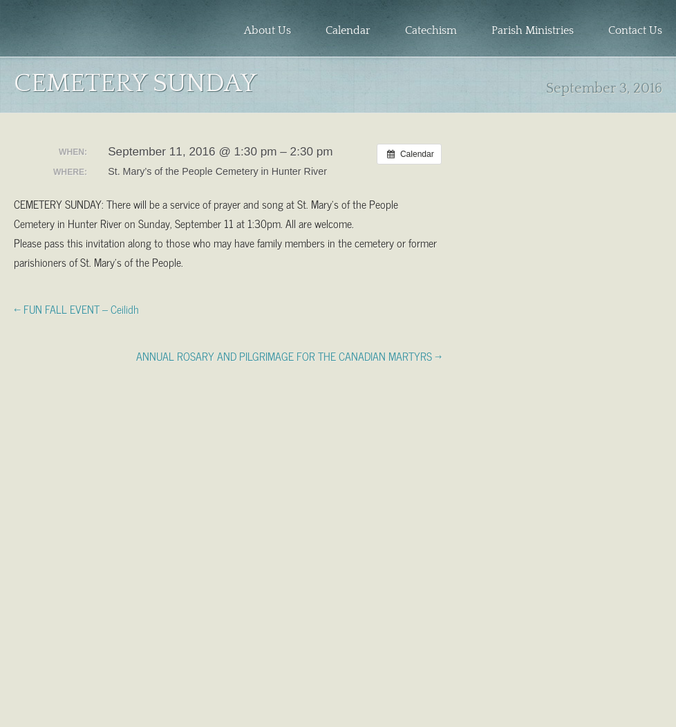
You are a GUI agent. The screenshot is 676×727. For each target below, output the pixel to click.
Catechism (431, 30)
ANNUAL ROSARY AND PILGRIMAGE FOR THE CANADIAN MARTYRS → (289, 355)
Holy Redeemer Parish (90, 31)
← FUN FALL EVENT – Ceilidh (76, 308)
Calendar (348, 30)
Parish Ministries (532, 30)
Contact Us (635, 30)
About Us (267, 30)
